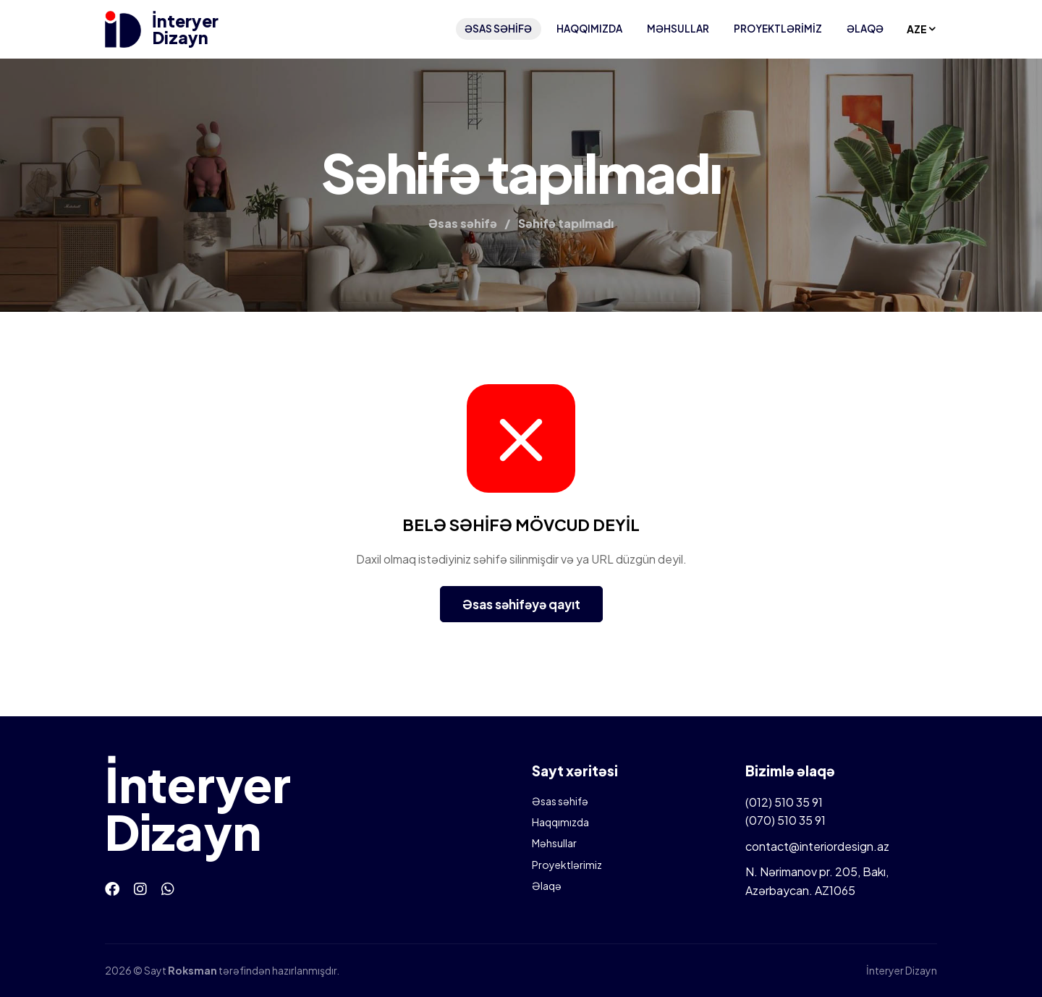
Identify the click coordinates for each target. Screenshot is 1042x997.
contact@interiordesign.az (817, 846)
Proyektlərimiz (778, 28)
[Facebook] (112, 888)
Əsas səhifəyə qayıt (521, 604)
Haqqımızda (589, 28)
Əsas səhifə (498, 28)
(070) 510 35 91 (785, 820)
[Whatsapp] (167, 888)
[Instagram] (140, 888)
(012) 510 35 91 (784, 802)
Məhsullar (678, 28)
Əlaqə (865, 28)
